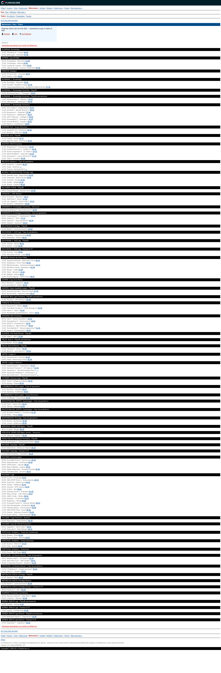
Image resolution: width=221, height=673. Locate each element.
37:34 (26, 55)
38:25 (33, 216)
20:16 (35, 569)
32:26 (38, 68)
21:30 (34, 563)
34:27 (34, 596)
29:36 (25, 598)
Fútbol (3, 8)
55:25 (32, 512)
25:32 (31, 117)
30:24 (31, 326)
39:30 (28, 510)
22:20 (36, 368)
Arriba (3, 640)
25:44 (28, 398)
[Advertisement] (110, 662)
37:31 (23, 218)
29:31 (38, 503)
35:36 (37, 469)
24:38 (28, 61)
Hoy (2, 12)
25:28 (40, 308)
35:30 (24, 423)
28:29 (27, 124)
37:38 (36, 291)
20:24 (26, 283)
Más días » (21, 12)
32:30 (31, 558)
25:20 (30, 521)
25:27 (30, 115)
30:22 (33, 514)
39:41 (24, 237)
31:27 (21, 138)
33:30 (34, 508)
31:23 (20, 546)
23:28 (33, 191)
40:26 (23, 184)
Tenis (16, 8)
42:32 (20, 76)
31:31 (38, 328)
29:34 (32, 110)
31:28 (28, 235)
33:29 (25, 132)
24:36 (24, 478)
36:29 (25, 164)
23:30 (24, 349)
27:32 (48, 87)
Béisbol (49, 8)
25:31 (32, 108)
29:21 (33, 561)
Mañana (13, 12)
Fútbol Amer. (58, 8)
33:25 (30, 462)
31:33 (30, 141)
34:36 (27, 487)
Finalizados (20, 16)
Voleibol (42, 8)
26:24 (24, 404)
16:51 (33, 321)
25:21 (29, 122)
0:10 (22, 604)
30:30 (23, 158)
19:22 (28, 323)
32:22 (28, 263)
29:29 (20, 252)
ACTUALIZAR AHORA (9, 20)
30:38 (30, 359)
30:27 (24, 552)
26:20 (29, 527)
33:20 (24, 435)
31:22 (33, 505)
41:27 (29, 330)
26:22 (28, 623)
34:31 (28, 254)
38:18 (33, 448)
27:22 (35, 151)
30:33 (21, 383)
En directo (11, 16)
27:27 (34, 156)
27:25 (33, 412)
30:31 (28, 74)
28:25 (29, 65)
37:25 (20, 270)
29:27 (24, 389)
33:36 (22, 180)
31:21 (32, 201)
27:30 (28, 112)
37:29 (25, 199)
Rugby (66, 8)
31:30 (20, 246)
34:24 (20, 415)
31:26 (22, 272)
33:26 (31, 147)
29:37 (28, 538)
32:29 (20, 535)
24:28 (24, 501)
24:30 (31, 175)
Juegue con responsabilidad (11, 645)
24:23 (32, 154)
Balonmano (33, 8)
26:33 (36, 480)
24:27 (23, 571)
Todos (3, 16)
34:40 (33, 267)
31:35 (30, 85)
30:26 (31, 454)
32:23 (25, 223)
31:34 (22, 310)
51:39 (21, 182)
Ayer (7, 12)
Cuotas (28, 16)
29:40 (25, 421)
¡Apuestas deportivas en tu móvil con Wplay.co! (19, 45)
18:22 (37, 313)
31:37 (30, 99)
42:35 (26, 82)
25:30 (30, 381)
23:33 (30, 319)
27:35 (20, 336)
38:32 (38, 260)
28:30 (28, 300)
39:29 (28, 357)
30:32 (19, 489)
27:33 (24, 544)
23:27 (30, 494)
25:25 (27, 204)
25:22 (24, 485)
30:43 (26, 392)
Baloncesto (23, 8)
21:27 (31, 119)
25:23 (25, 285)
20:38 (25, 306)
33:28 (25, 63)
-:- (20, 167)
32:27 (30, 529)
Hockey (10, 8)
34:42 (34, 149)
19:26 (29, 178)
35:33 (26, 465)
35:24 (33, 93)
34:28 (30, 584)
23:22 (28, 482)
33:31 (28, 467)
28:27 (26, 197)
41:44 (31, 491)
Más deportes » (76, 8)
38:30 (26, 52)
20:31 (38, 265)
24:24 (28, 351)
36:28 (29, 130)
